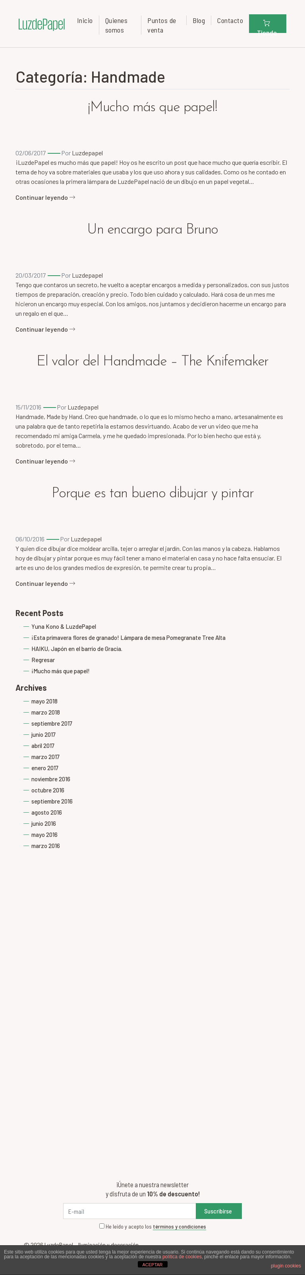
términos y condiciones (179, 1226)
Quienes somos (116, 25)
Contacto (230, 20)
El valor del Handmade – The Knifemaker (152, 362)
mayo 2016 (44, 834)
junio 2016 (43, 823)
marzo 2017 (45, 756)
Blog (199, 20)
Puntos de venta (161, 25)
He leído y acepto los (152, 1226)
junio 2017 (43, 734)
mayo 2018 (44, 701)
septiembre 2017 (51, 723)
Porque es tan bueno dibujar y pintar (152, 494)
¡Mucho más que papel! (152, 107)
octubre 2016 (47, 790)
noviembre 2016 (50, 778)
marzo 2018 (45, 712)
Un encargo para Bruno (152, 230)
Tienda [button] (267, 26)
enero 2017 (44, 767)
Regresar (43, 659)
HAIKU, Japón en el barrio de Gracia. (76, 648)
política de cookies (182, 1257)
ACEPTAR (152, 1264)
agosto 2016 (46, 812)
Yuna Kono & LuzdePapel (63, 626)
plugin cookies (286, 1266)
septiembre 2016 (52, 801)
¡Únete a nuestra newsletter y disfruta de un (153, 1189)
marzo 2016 (45, 845)
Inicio (85, 20)
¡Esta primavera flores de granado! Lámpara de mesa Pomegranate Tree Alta (128, 637)
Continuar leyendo (45, 197)
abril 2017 (42, 745)
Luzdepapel (87, 152)
